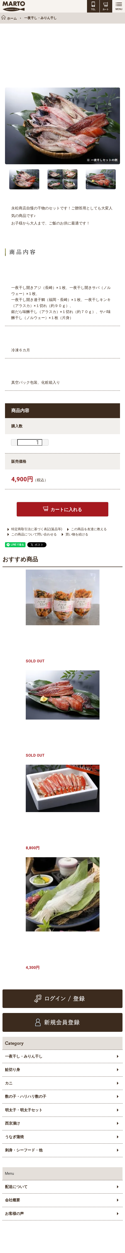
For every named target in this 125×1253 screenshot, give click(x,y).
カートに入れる (66, 509)
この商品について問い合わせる (34, 534)
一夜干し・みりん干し (23, 1056)
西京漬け (12, 1123)
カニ (8, 1083)
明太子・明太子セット (23, 1110)
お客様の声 (14, 1213)
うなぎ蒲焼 (14, 1137)
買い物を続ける (77, 534)
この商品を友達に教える (89, 529)
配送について (16, 1187)
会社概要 (12, 1200)
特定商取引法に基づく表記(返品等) (36, 529)
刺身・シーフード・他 (23, 1150)
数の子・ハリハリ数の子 (25, 1096)
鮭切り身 (12, 1069)
